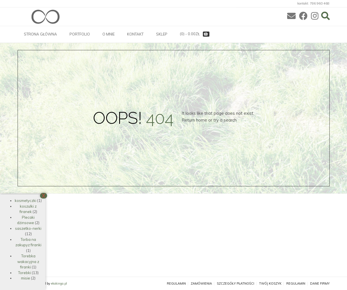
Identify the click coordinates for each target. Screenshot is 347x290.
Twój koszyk (270, 283)
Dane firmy (320, 283)
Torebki (24, 272)
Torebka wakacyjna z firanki (28, 261)
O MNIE (108, 34)
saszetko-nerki (28, 228)
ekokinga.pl (59, 283)
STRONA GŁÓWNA (40, 34)
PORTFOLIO (80, 34)
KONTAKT (135, 34)
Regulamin (176, 283)
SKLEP (161, 34)
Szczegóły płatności (235, 283)
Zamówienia (201, 283)
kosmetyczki (25, 200)
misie (25, 278)
